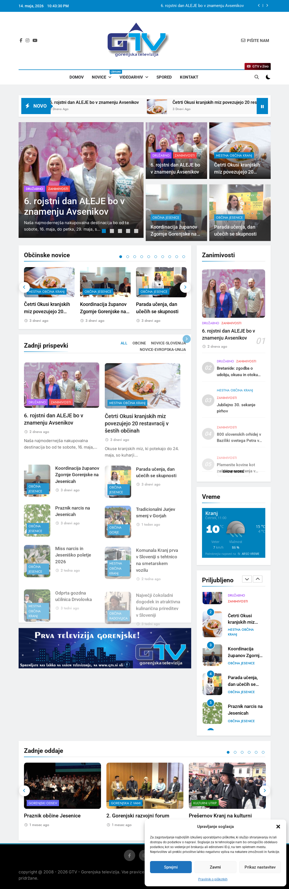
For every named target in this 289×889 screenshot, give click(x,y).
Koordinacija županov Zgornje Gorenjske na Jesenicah (103, 311)
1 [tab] (104, 231)
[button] (278, 826)
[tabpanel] (81, 180)
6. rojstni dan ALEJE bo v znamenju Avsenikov (202, 6)
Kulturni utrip (205, 803)
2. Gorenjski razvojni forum (137, 816)
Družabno (34, 188)
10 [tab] (183, 256)
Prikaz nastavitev (260, 867)
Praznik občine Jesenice (52, 816)
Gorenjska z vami (126, 803)
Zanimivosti (58, 188)
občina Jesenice (98, 291)
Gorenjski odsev (43, 803)
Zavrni (215, 867)
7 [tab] (162, 256)
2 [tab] (112, 231)
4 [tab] (128, 231)
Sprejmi (171, 867)
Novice (104, 75)
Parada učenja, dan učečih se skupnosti (243, 684)
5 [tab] (137, 231)
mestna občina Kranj (234, 155)
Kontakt (189, 77)
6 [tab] (155, 256)
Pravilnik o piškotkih (213, 879)
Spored (164, 77)
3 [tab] (120, 231)
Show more (233, 472)
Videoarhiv (131, 77)
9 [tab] (176, 256)
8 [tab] (169, 256)
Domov (76, 77)
